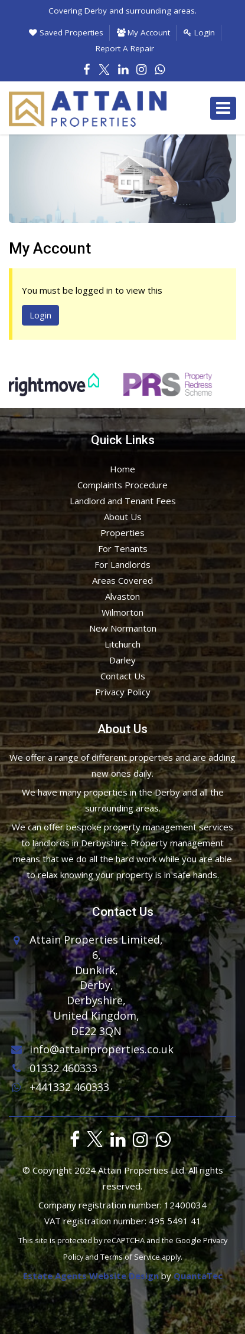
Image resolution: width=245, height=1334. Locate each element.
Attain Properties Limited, (96, 939)
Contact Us (122, 676)
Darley (122, 660)
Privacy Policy (123, 692)
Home (122, 469)
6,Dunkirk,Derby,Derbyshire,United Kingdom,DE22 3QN (96, 993)
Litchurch (122, 644)
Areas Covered (122, 580)
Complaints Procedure (122, 485)
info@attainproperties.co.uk (91, 1048)
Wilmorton (122, 612)
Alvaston (122, 596)
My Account (143, 32)
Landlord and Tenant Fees (123, 501)
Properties (122, 532)
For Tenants (123, 548)
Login (199, 32)
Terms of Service (130, 1256)
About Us (123, 517)
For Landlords (122, 564)
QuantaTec (198, 1276)
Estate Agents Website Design (91, 1276)
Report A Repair (125, 48)
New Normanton (122, 628)
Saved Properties (66, 32)
